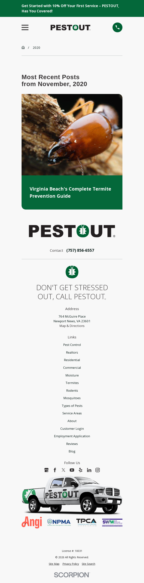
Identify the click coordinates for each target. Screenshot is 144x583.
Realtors (72, 352)
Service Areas (72, 413)
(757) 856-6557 (80, 250)
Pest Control (72, 345)
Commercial (72, 367)
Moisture (72, 375)
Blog (72, 451)
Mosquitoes (72, 398)
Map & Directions (72, 326)
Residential (72, 360)
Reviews (72, 444)
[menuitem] (54, 564)
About (72, 421)
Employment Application (72, 436)
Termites (72, 383)
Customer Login (72, 428)
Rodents (72, 390)
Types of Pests (72, 405)
